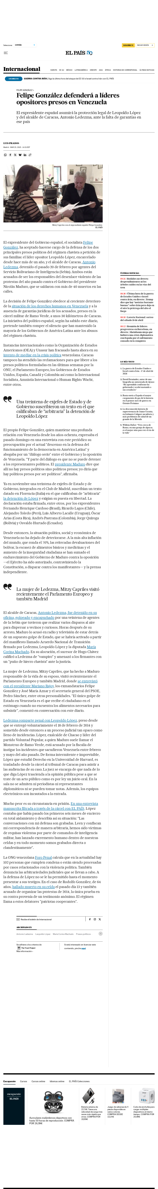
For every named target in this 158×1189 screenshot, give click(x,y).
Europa (54, 70)
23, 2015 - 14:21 (20, 147)
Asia (101, 70)
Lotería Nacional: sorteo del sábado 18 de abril (136, 319)
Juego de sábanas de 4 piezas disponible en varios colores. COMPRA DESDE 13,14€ (117, 1112)
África (108, 70)
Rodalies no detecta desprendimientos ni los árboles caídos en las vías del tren (135, 283)
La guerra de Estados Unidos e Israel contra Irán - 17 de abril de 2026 (138, 371)
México (69, 70)
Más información (24, 951)
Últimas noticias (147, 70)
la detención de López (20, 498)
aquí (83, 948)
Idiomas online (57, 1081)
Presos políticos (83, 934)
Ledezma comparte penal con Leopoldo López (40, 720)
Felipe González (24, 90)
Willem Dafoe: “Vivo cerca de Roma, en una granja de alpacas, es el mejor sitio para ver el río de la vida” (138, 429)
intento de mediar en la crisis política (32, 355)
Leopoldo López (42, 934)
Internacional (21, 69)
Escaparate (9, 1081)
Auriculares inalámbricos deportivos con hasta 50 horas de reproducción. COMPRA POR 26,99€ (51, 1121)
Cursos (23, 1081)
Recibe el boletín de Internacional (36, 919)
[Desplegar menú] (5, 53)
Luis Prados (11, 143)
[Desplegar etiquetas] (101, 934)
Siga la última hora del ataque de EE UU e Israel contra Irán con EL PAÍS (69, 78)
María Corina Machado (63, 934)
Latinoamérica (81, 70)
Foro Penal (43, 857)
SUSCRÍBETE (128, 45)
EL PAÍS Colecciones (79, 1081)
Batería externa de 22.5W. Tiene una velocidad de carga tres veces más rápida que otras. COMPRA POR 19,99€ (91, 1113)
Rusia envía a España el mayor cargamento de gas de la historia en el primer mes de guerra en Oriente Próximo (138, 399)
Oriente (93, 70)
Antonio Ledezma (24, 934)
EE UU (61, 70)
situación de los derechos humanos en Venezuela (50, 306)
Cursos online (38, 1081)
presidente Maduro (70, 464)
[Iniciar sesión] (145, 45)
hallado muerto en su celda (33, 887)
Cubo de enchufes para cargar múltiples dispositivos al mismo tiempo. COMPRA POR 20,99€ (143, 1112)
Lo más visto (127, 362)
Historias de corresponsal (125, 70)
